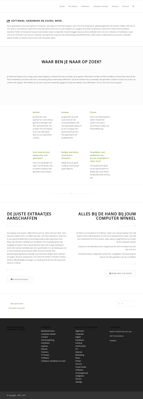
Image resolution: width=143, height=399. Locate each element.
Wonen (78, 379)
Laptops (44, 346)
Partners (45, 352)
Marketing (79, 355)
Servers (78, 364)
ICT (76, 349)
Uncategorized (81, 373)
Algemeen (79, 331)
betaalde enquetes (17, 308)
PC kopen (45, 355)
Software (45, 358)
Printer (78, 361)
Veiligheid (79, 376)
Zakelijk (78, 382)
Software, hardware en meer (53, 361)
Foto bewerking (47, 340)
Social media (80, 367)
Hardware (45, 343)
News (77, 358)
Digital (78, 337)
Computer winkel (48, 334)
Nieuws (44, 349)
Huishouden (80, 346)
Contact (44, 337)
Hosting (78, 343)
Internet (78, 352)
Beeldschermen (48, 331)
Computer (79, 334)
